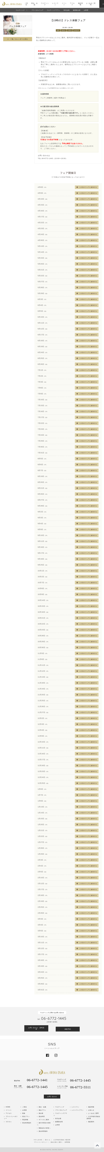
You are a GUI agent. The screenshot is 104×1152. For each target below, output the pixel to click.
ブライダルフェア (37, 10)
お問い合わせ (52, 1096)
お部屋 (24, 1110)
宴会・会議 (34, 4)
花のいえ (47, 1139)
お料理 (86, 10)
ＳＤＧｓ (9, 1121)
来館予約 (68, 1029)
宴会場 (41, 1113)
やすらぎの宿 (38, 1139)
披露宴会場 (76, 10)
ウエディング (45, 4)
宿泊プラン (26, 1116)
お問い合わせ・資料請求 (36, 1028)
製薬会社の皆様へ (45, 1128)
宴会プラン (42, 1110)
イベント (64, 4)
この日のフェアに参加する (88, 187)
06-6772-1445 (53, 1018)
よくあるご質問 (91, 4)
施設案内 (91, 1121)
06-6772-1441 (37, 1080)
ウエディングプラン (53, 10)
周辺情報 (25, 1119)
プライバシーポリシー (11, 1117)
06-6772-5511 (80, 1087)
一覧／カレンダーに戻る (19, 39)
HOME (8, 1107)
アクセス (72, 4)
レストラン (55, 4)
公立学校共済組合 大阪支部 (61, 1139)
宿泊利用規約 (26, 1123)
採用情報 (67, 1142)
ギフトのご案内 (44, 1119)
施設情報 (80, 4)
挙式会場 (67, 10)
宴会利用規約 (43, 1131)
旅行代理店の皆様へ (44, 1124)
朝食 (23, 1113)
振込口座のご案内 (56, 1142)
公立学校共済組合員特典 (93, 1117)
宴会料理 (42, 1116)
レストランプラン (78, 1110)
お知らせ (91, 1110)
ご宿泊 (26, 4)
